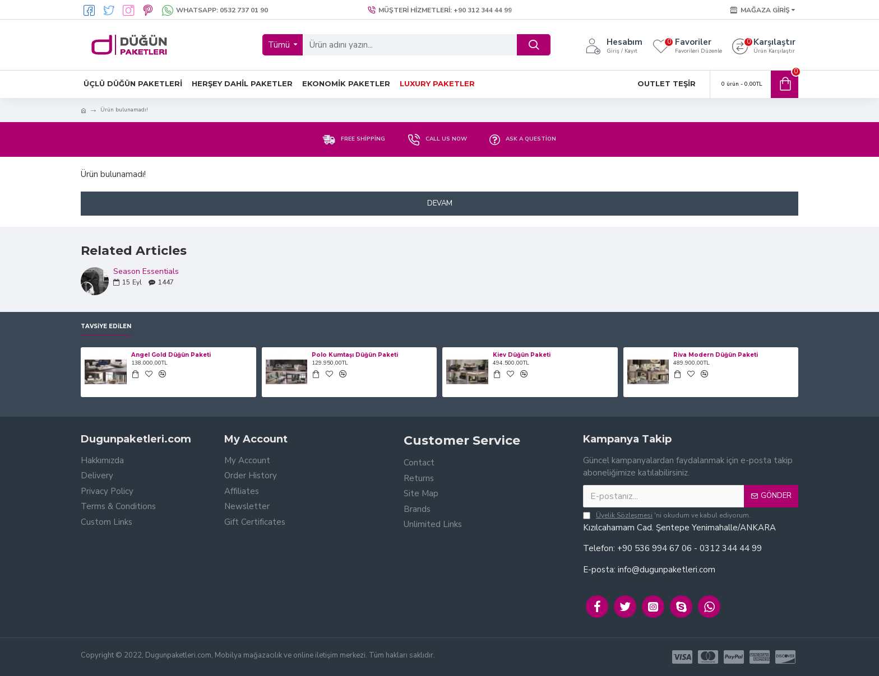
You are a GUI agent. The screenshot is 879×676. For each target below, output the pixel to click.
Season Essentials (146, 271)
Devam (439, 203)
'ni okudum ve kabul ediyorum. (667, 515)
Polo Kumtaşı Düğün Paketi (355, 354)
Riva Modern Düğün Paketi (715, 354)
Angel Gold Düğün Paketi (171, 354)
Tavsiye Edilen (106, 326)
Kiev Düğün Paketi (521, 354)
